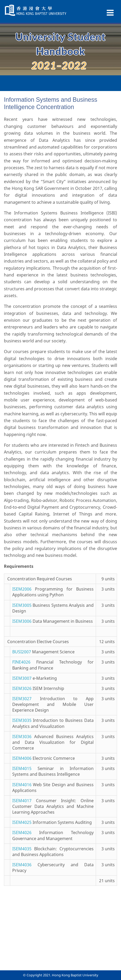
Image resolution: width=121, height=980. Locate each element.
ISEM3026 (22, 688)
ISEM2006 (22, 589)
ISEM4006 (22, 758)
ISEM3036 (22, 736)
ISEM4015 (22, 768)
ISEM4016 (22, 785)
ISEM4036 (22, 865)
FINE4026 (21, 662)
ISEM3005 (22, 605)
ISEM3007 (22, 678)
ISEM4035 (22, 849)
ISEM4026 (22, 832)
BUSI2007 (21, 652)
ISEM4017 (22, 800)
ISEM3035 (22, 720)
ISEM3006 (22, 621)
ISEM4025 (22, 822)
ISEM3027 (22, 698)
